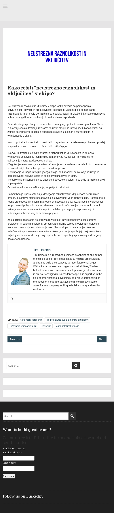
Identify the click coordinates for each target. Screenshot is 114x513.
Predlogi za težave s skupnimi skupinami (67, 319)
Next (101, 339)
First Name (9, 462)
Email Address (12, 452)
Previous (15, 339)
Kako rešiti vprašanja (31, 319)
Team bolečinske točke (67, 326)
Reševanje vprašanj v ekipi (23, 326)
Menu (6, 6)
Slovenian (46, 326)
